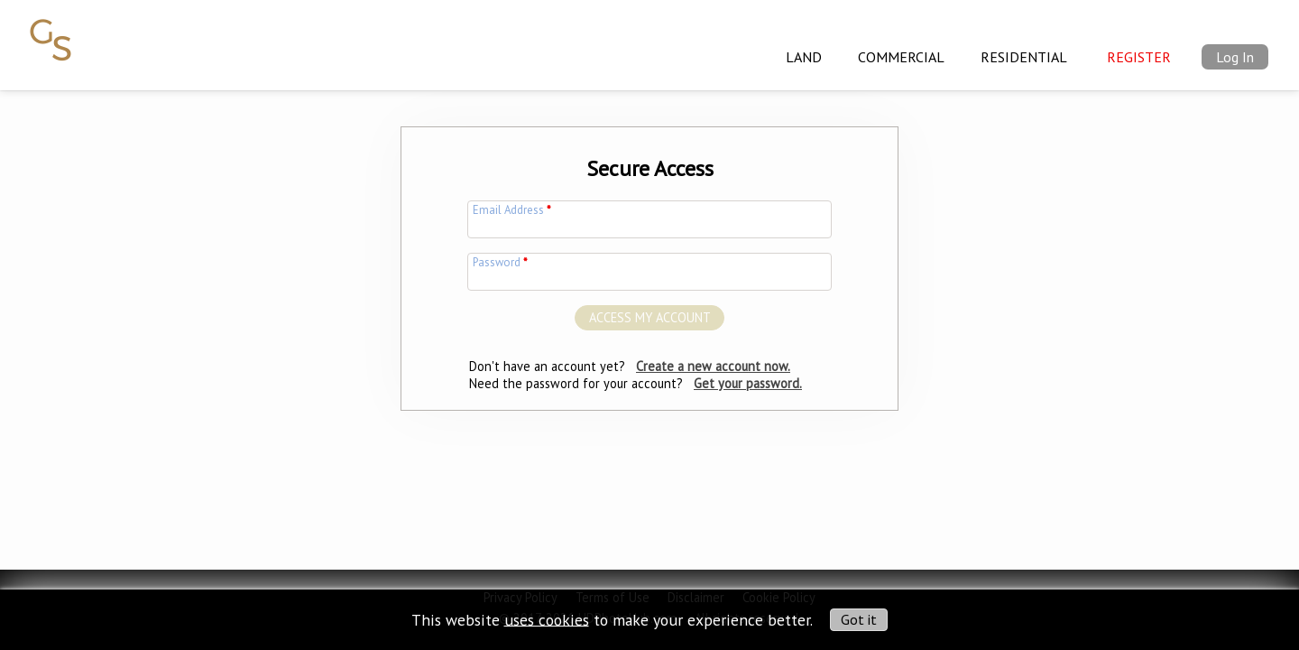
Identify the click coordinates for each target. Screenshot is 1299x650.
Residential (1024, 57)
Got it (859, 619)
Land (804, 57)
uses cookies (546, 618)
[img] (51, 30)
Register (1139, 57)
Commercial (901, 57)
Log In (1235, 57)
